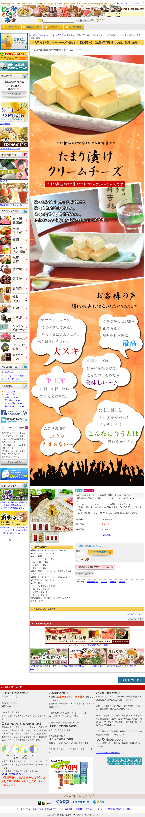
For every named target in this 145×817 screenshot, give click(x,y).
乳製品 (122, 581)
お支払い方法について (15, 406)
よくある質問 (66, 809)
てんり (104, 581)
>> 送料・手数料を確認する (88, 546)
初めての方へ (53, 27)
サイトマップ (137, 3)
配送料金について (13, 400)
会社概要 (79, 809)
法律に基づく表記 (114, 809)
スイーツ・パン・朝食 (14, 376)
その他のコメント (134, 614)
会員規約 (129, 809)
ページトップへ (131, 680)
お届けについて (12, 397)
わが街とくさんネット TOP (42, 35)
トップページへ (11, 27)
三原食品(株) (92, 581)
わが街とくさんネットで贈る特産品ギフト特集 (87, 645)
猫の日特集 (9, 372)
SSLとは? (13, 540)
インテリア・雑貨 (12, 379)
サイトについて (123, 3)
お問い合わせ (32, 27)
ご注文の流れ (10, 394)
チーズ (113, 581)
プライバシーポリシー (95, 809)
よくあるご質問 (74, 27)
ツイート (120, 14)
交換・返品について (14, 403)
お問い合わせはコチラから (108, 752)
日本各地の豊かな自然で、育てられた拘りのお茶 (49, 666)
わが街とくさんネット (8, 14)
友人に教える (84, 574)
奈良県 (61, 35)
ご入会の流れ (10, 391)
